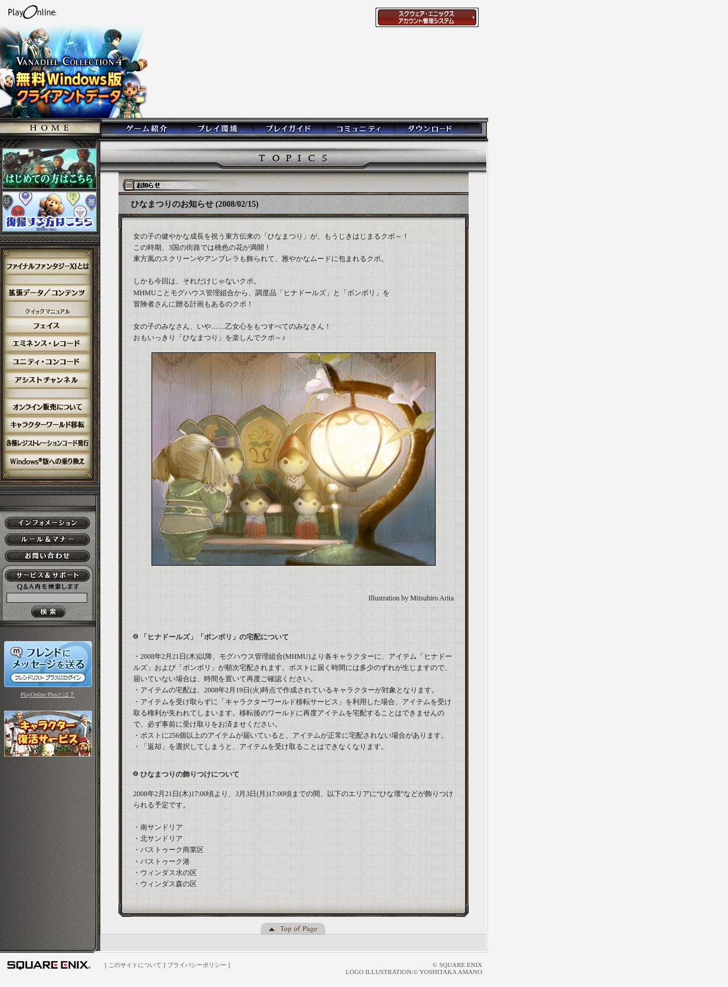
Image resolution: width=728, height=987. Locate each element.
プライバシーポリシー (196, 965)
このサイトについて (135, 965)
